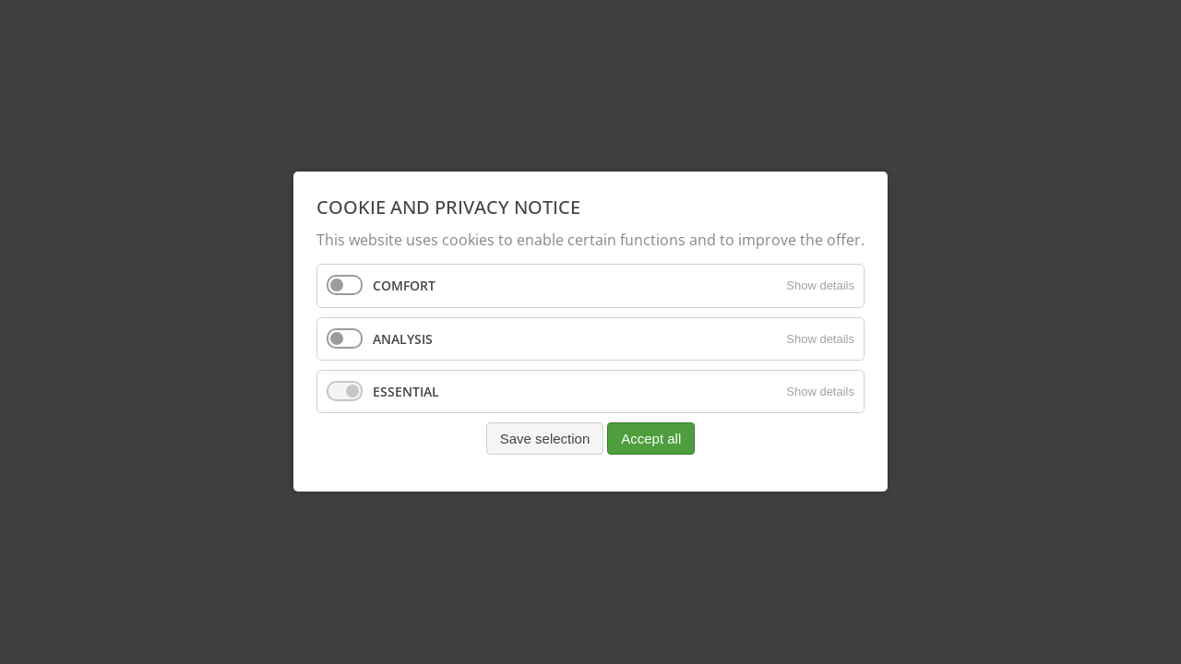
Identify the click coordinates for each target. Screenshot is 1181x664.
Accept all (651, 438)
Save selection (545, 438)
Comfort (404, 286)
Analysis (403, 339)
